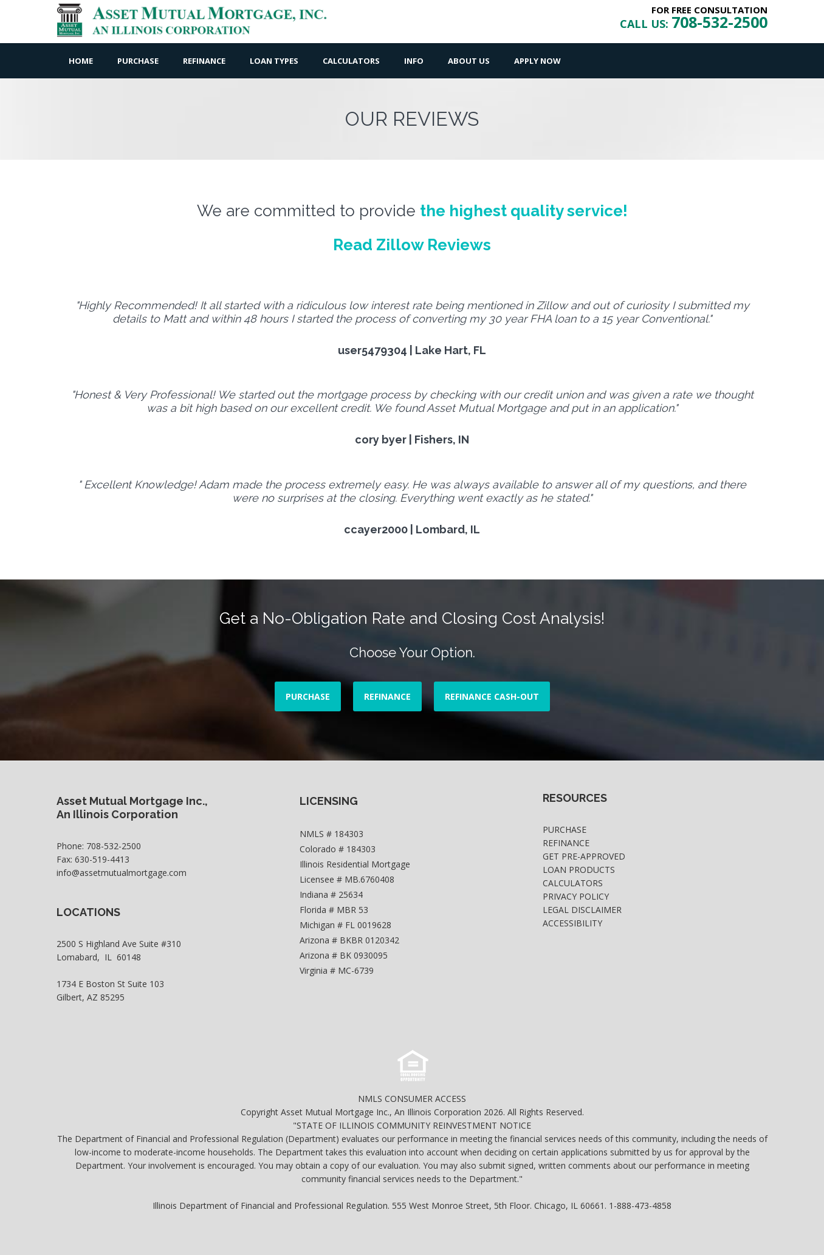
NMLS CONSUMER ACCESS (412, 1098)
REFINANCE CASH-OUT (492, 696)
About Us (469, 60)
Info (414, 60)
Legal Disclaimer (582, 909)
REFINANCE (387, 696)
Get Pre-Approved (584, 856)
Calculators (351, 60)
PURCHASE (308, 696)
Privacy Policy (576, 896)
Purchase (138, 60)
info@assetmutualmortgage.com (122, 872)
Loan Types (274, 60)
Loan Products (579, 869)
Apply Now (537, 60)
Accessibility (572, 923)
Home (81, 60)
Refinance (204, 60)
